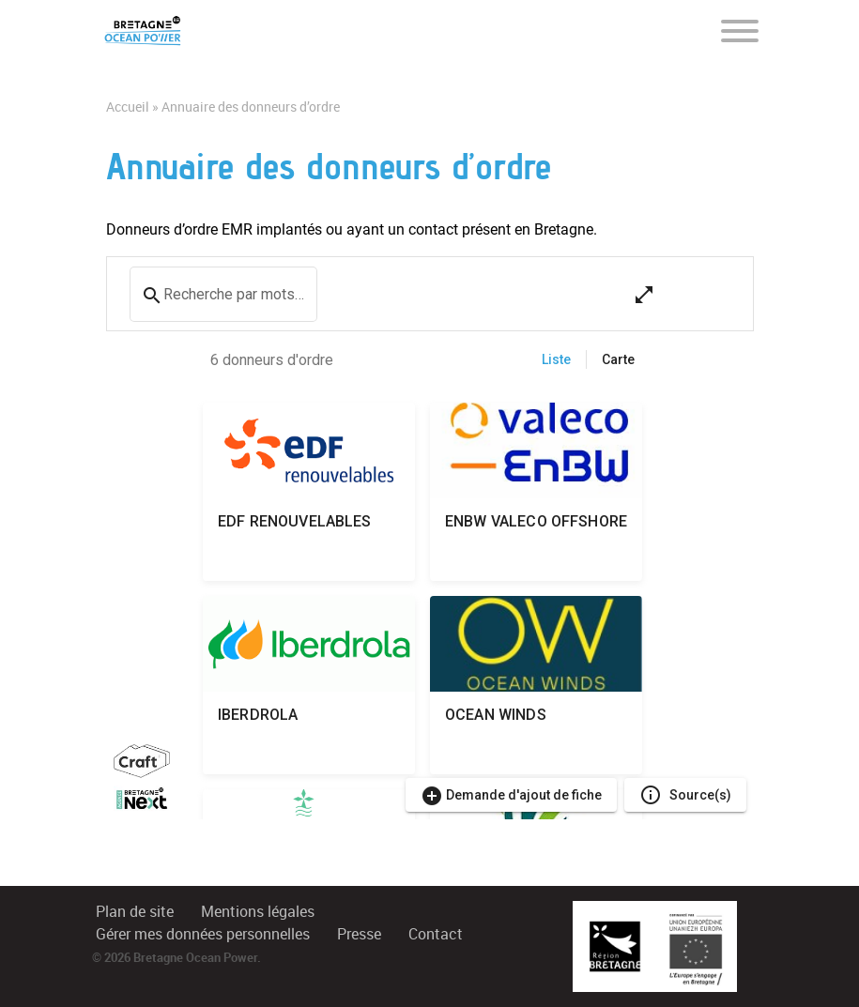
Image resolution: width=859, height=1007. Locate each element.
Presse (359, 934)
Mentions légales (257, 912)
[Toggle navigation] (740, 30)
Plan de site (135, 912)
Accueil (127, 107)
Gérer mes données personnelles (203, 934)
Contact (435, 934)
